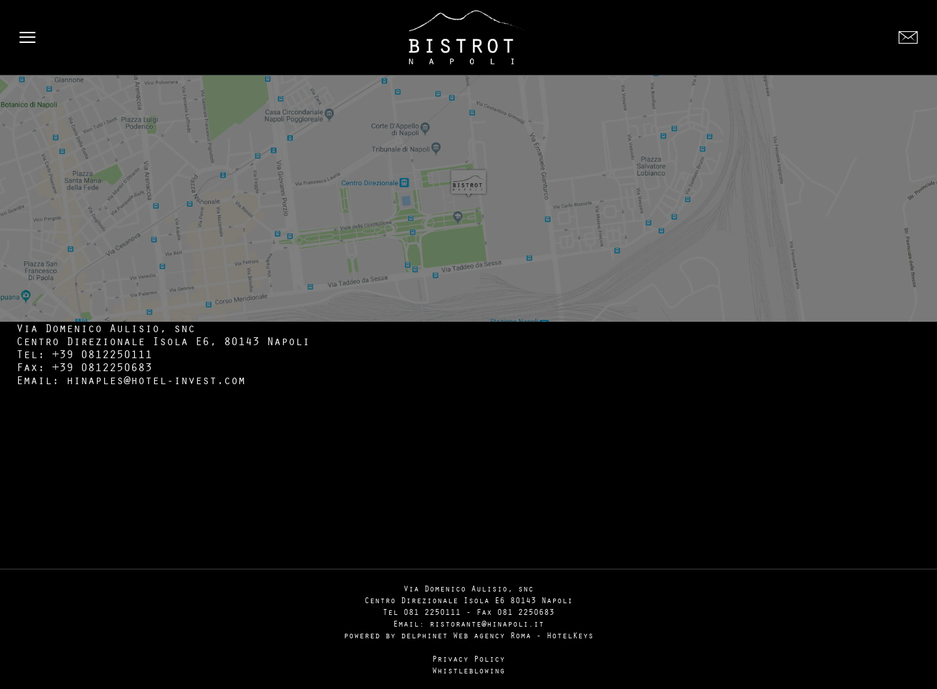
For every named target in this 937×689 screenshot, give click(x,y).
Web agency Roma (492, 635)
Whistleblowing (468, 670)
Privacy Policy (468, 658)
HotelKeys (570, 635)
